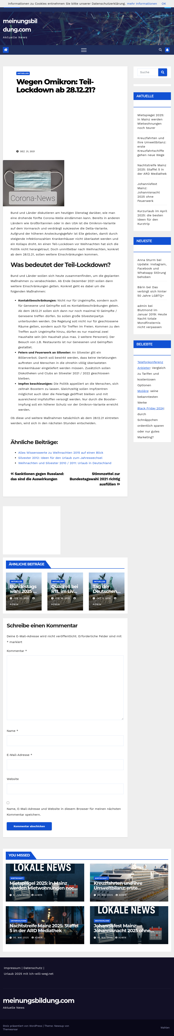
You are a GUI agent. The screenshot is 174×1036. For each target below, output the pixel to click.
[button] (160, 50)
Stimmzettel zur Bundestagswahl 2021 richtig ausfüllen (95, 479)
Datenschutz (32, 968)
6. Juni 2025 (21, 895)
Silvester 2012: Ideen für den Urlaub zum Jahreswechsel (60, 458)
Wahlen (165, 1027)
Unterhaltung (18, 921)
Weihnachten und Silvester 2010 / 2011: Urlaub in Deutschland (64, 463)
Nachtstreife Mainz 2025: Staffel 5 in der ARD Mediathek (152, 169)
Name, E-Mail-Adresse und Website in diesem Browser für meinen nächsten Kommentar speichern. (64, 811)
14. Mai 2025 (105, 937)
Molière (142, 391)
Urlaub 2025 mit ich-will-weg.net (29, 974)
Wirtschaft (17, 878)
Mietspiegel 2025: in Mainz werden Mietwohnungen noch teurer (43, 888)
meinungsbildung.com (38, 1001)
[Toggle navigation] (84, 50)
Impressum (12, 968)
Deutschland (102, 921)
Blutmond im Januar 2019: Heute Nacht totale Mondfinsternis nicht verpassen (152, 318)
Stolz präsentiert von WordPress (23, 1025)
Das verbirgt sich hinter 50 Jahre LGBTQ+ (152, 291)
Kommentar (17, 651)
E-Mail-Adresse (19, 755)
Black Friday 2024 (150, 408)
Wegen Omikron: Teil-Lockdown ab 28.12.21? (55, 85)
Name (12, 731)
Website (13, 779)
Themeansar (10, 1029)
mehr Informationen (142, 3)
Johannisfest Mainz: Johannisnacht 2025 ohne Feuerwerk (148, 192)
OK (164, 3)
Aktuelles (23, 73)
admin (36, 895)
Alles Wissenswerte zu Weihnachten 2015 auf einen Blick (60, 452)
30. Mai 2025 (105, 895)
